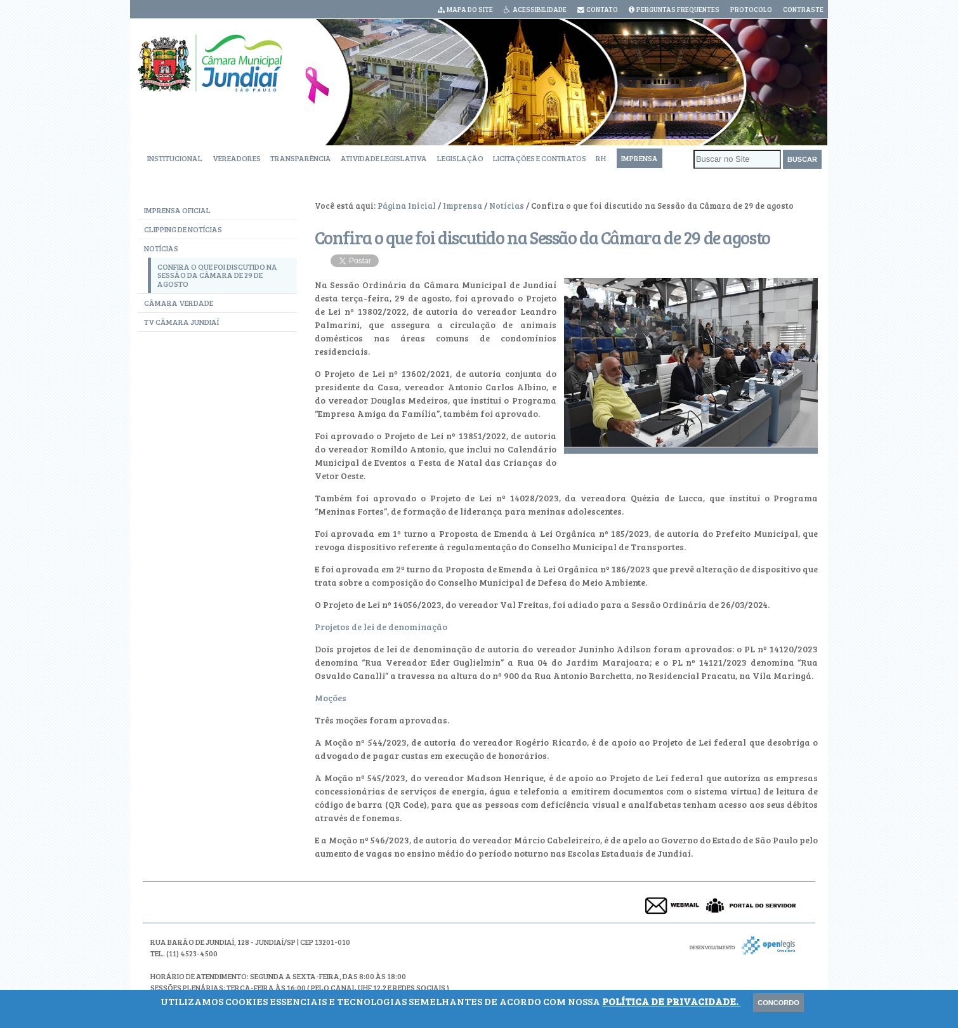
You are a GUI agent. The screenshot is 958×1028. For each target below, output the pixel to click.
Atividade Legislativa (384, 158)
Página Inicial (406, 205)
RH (601, 158)
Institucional (174, 158)
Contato (602, 9)
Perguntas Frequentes (677, 9)
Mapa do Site (470, 9)
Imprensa (639, 158)
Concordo (778, 1002)
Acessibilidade (540, 9)
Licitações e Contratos (539, 158)
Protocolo (751, 9)
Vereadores (237, 158)
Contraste (803, 9)
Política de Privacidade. (671, 1001)
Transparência (300, 158)
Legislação (460, 158)
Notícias (506, 205)
